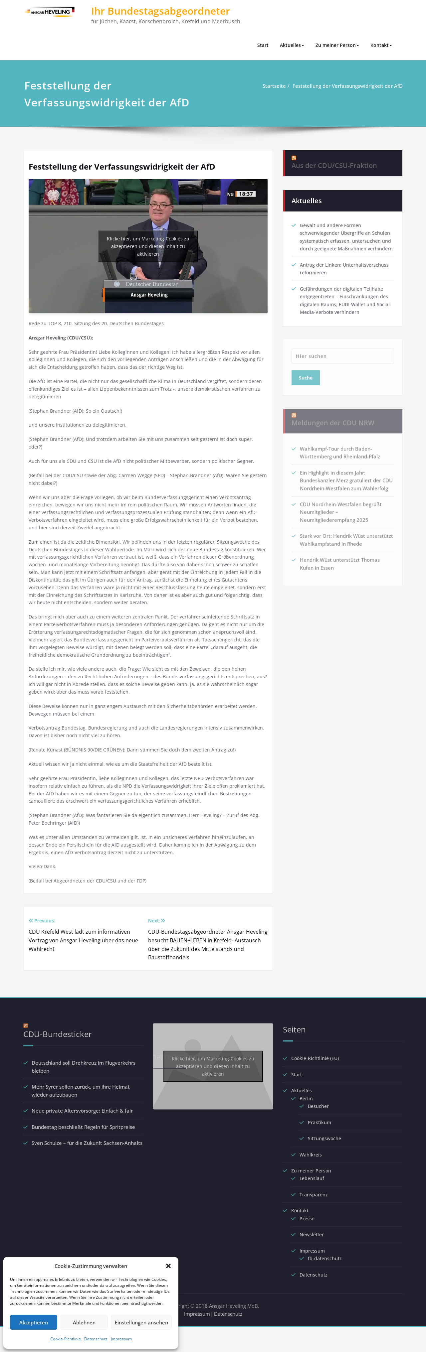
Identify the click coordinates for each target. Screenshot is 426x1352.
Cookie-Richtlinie (65, 1339)
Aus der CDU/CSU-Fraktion (334, 158)
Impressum (121, 1339)
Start (263, 45)
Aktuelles (292, 45)
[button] (168, 1266)
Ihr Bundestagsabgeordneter (160, 11)
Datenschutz (95, 1339)
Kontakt (381, 45)
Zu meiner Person (337, 45)
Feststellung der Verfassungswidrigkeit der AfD (348, 85)
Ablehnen (84, 1322)
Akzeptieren (33, 1322)
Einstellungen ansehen (141, 1322)
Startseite (275, 85)
